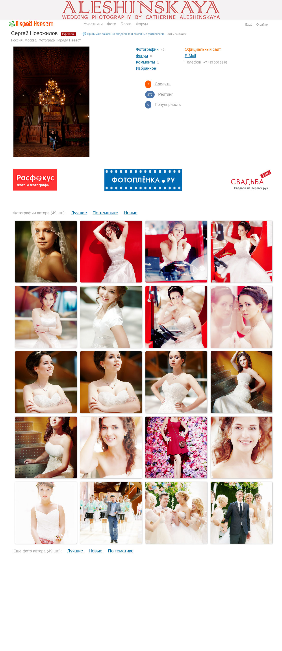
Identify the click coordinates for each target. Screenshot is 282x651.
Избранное (146, 68)
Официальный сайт (203, 49)
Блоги (126, 24)
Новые (130, 212)
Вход (248, 24)
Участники (93, 24)
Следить (162, 84)
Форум (142, 24)
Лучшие (79, 212)
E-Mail (190, 56)
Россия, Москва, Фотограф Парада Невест (46, 40)
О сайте (262, 24)
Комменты (145, 62)
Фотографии (147, 49)
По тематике (105, 212)
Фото (111, 24)
